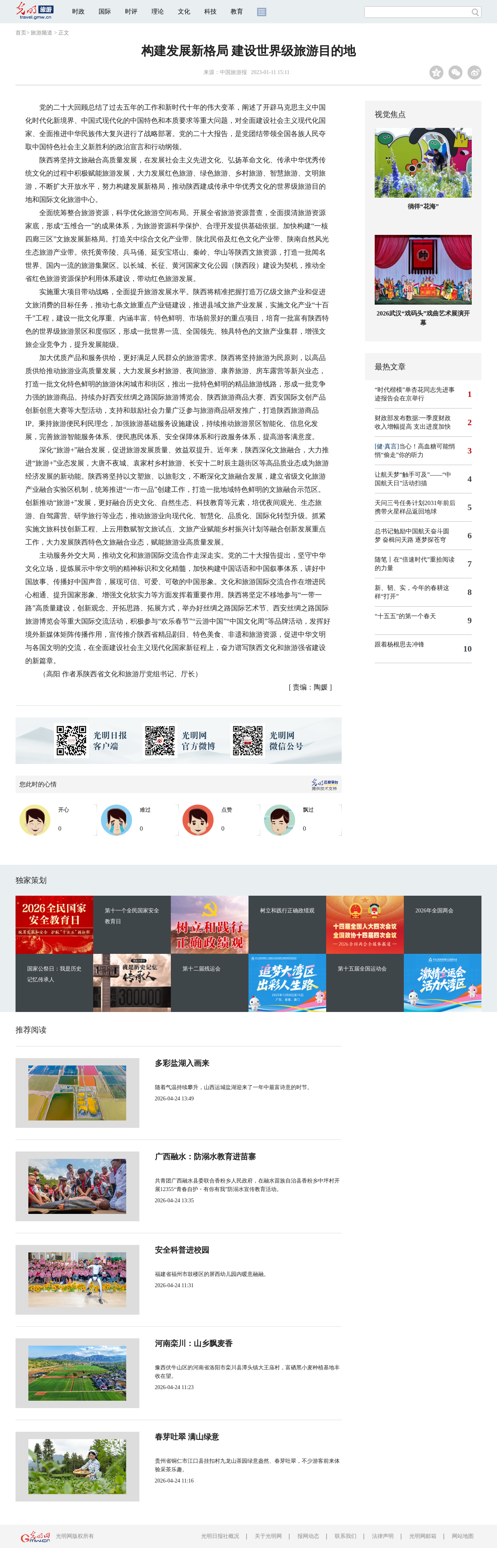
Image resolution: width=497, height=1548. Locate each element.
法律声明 (383, 1536)
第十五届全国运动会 (362, 969)
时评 (131, 11)
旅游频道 (41, 33)
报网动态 (308, 1536)
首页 (21, 33)
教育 (237, 11)
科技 (210, 11)
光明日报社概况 (220, 1536)
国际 (105, 11)
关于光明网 (268, 1536)
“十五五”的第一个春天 (405, 616)
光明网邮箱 (422, 1536)
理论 (157, 11)
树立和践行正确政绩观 (287, 911)
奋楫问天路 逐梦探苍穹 (414, 539)
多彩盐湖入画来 (156, 1063)
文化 (184, 11)
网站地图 (463, 1536)
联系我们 (345, 1536)
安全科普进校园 (156, 1250)
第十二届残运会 (201, 969)
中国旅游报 (233, 72)
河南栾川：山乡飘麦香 (168, 1343)
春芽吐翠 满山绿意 (161, 1437)
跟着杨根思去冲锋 (399, 644)
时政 (78, 11)
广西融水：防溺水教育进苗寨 (179, 1156)
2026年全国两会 (434, 911)
